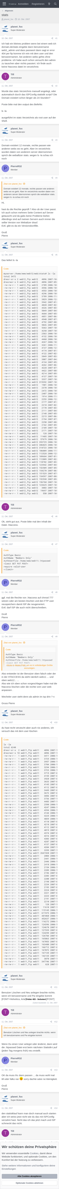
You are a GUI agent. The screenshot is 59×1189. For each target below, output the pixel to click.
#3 (56, 140)
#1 (56, 38)
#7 (56, 544)
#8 (56, 592)
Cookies (34, 1153)
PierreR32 (16, 166)
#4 (56, 178)
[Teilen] (52, 38)
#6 (56, 516)
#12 (55, 1022)
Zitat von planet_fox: (13, 184)
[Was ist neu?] (49, 4)
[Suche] (55, 4)
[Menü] (4, 4)
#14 (55, 1108)
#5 (56, 255)
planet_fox (8, 19)
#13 (55, 1070)
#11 (55, 987)
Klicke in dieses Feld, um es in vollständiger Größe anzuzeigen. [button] (30, 666)
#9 (56, 636)
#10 (55, 722)
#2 (56, 86)
